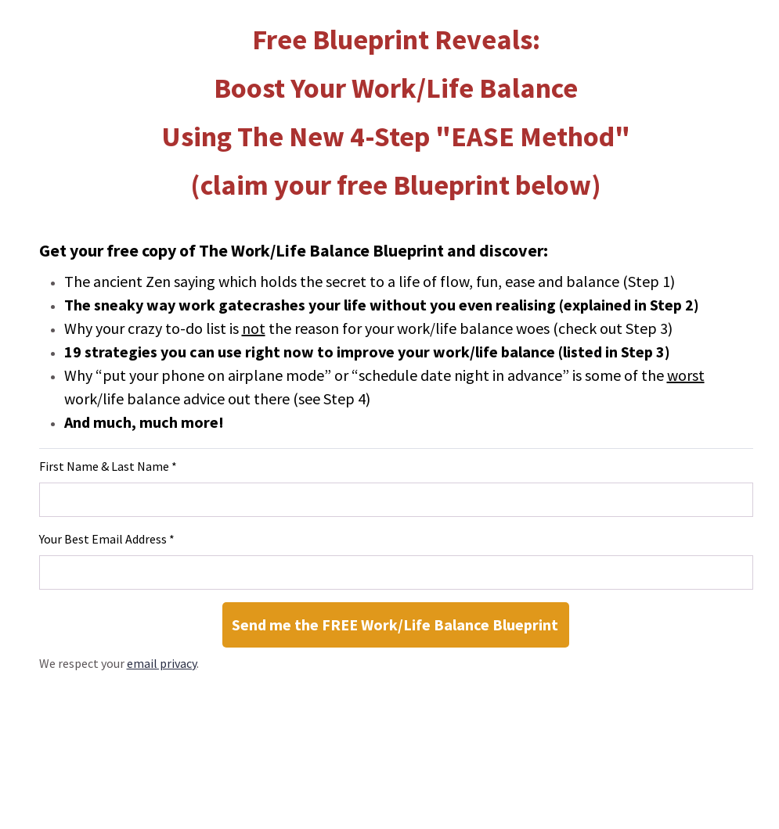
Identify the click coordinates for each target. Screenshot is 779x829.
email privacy (162, 663)
